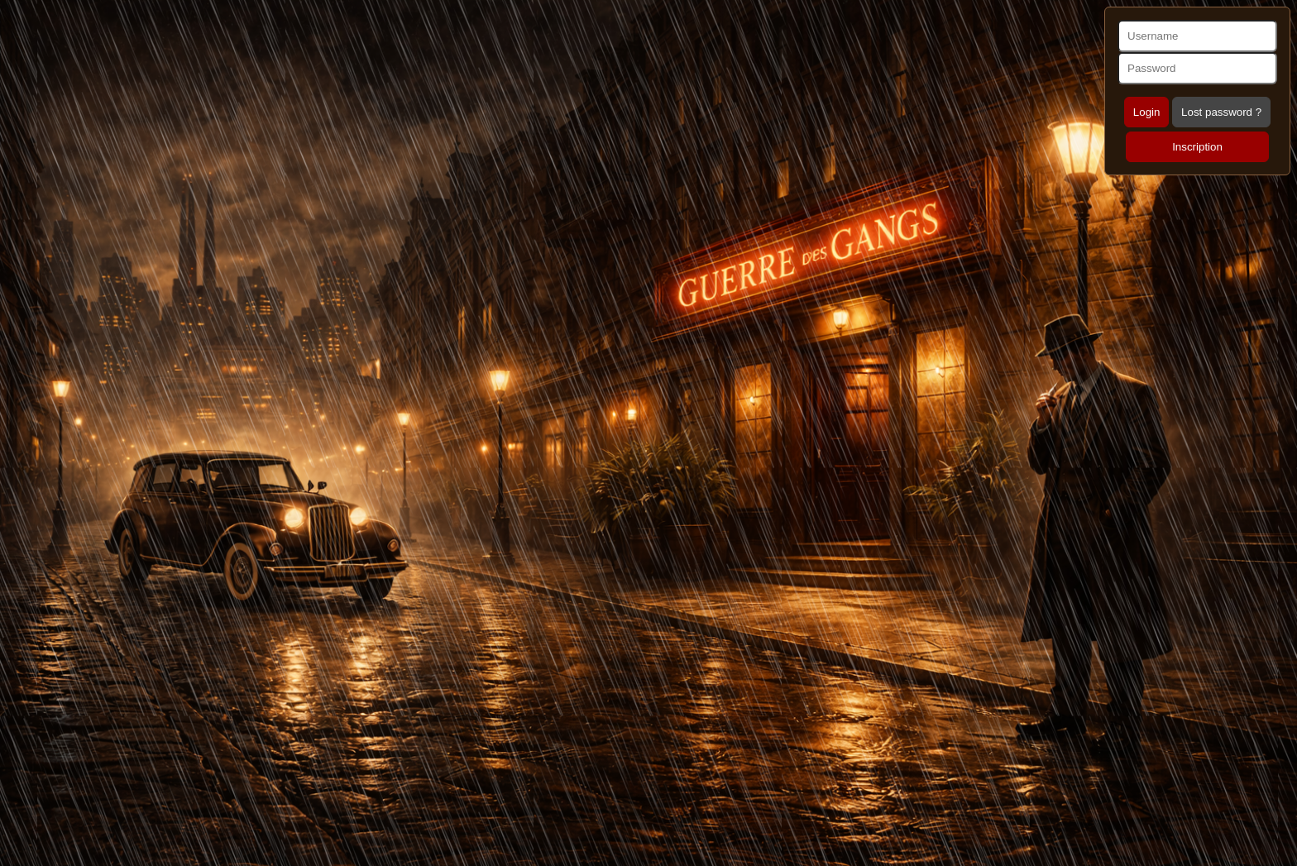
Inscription (1197, 147)
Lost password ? (1221, 112)
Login (1147, 112)
